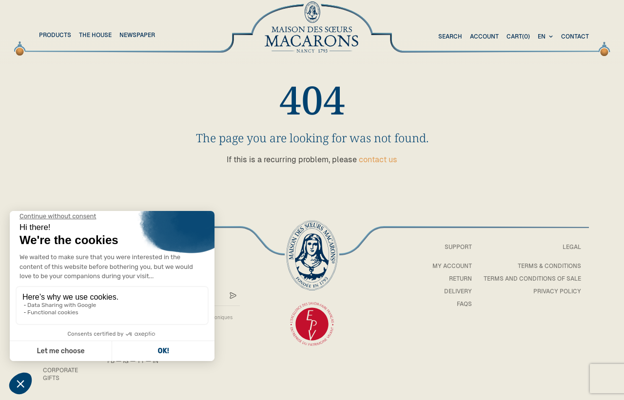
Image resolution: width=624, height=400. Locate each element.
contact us (378, 159)
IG (126, 361)
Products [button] (55, 35)
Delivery (458, 291)
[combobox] (546, 37)
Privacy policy (557, 291)
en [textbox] (542, 36)
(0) (518, 37)
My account (452, 266)
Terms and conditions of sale (532, 278)
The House (95, 35)
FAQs (464, 304)
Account (484, 36)
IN (155, 361)
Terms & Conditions (549, 266)
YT (140, 361)
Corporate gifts (60, 374)
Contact (575, 36)
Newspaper (137, 35)
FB (111, 361)
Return (460, 278)
